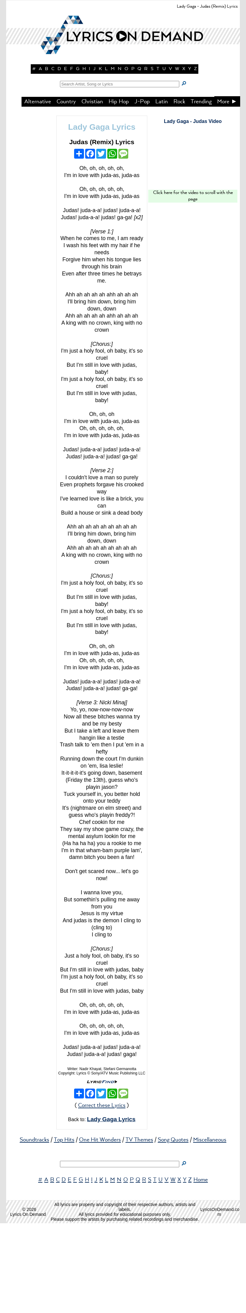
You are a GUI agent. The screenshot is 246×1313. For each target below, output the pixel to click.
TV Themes (139, 1229)
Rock (179, 191)
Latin (161, 191)
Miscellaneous (209, 1229)
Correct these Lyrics (101, 1195)
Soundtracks (34, 1229)
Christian (92, 191)
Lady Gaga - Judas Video (193, 211)
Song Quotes (173, 1229)
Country (66, 191)
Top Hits (64, 1229)
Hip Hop (119, 191)
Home (200, 1269)
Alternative (37, 191)
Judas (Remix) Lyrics (101, 231)
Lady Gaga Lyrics (101, 216)
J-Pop (142, 191)
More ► (227, 191)
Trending (201, 191)
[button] (123, 108)
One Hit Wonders (100, 1229)
